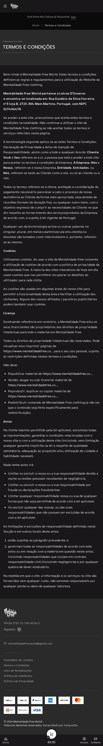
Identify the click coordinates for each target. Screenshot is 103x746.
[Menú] (5, 6)
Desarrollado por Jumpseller (60, 725)
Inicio (35, 25)
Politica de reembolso (18, 676)
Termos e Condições (17, 665)
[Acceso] (84, 739)
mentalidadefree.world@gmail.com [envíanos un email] (28, 643)
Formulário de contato (18, 660)
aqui (73, 17)
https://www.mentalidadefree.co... (28, 351)
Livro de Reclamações (18, 670)
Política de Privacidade (19, 681)
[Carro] (51, 739)
